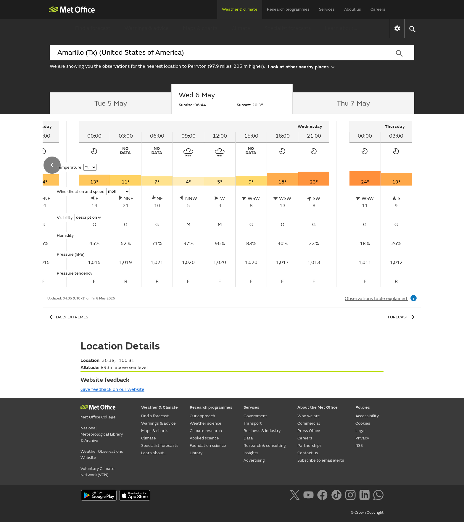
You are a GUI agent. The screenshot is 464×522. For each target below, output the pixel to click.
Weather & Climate (159, 407)
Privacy (362, 438)
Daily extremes (67, 317)
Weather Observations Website (101, 454)
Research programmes (288, 9)
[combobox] (217, 52)
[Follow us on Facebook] (323, 496)
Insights (251, 452)
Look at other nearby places (301, 66)
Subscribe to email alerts (320, 460)
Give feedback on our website (112, 389)
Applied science (204, 438)
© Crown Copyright (367, 512)
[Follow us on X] (295, 496)
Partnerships (309, 445)
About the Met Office (317, 407)
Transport (253, 423)
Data (248, 438)
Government (255, 415)
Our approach (202, 415)
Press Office (308, 430)
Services (327, 9)
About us (352, 9)
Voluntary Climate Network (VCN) (97, 471)
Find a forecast (92, 28)
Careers (377, 9)
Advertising (254, 460)
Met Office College (98, 417)
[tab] (110, 103)
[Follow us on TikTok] (337, 496)
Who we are (308, 415)
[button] (412, 28)
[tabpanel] (205, 204)
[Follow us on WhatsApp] (378, 496)
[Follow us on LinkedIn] (365, 496)
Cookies (362, 423)
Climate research (206, 430)
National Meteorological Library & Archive (101, 434)
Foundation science (208, 445)
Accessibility (367, 415)
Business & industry (262, 430)
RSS (359, 445)
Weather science (205, 423)
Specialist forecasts (288, 28)
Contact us (307, 452)
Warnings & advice (147, 28)
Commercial (308, 423)
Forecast (402, 317)
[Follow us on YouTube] (309, 496)
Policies (362, 407)
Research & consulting (265, 445)
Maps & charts (200, 28)
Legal (360, 430)
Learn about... (341, 28)
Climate (240, 28)
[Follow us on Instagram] (351, 496)
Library (196, 452)
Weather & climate (239, 9)
